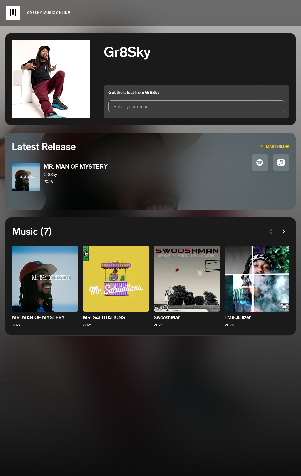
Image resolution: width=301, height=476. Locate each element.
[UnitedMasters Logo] (13, 13)
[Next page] (283, 231)
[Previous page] (270, 231)
